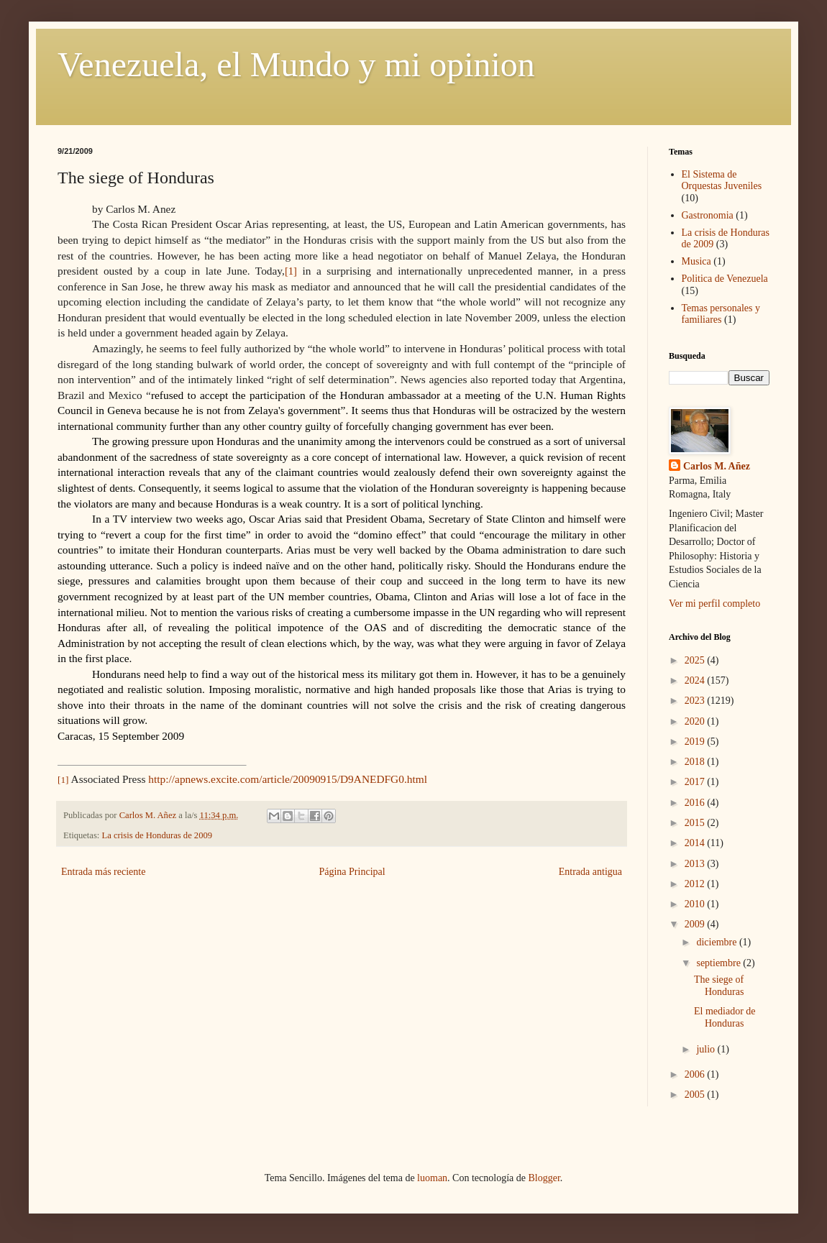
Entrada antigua (590, 871)
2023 (696, 700)
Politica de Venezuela (725, 278)
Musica (696, 261)
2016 (696, 802)
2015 (696, 822)
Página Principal (352, 871)
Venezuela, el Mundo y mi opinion (296, 64)
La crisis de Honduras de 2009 (157, 835)
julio (706, 1049)
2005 (696, 1094)
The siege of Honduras (719, 985)
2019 (696, 741)
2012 (696, 884)
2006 (696, 1074)
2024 (696, 680)
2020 (696, 721)
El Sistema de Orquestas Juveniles (722, 180)
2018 (696, 761)
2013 (696, 863)
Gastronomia (708, 215)
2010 (696, 904)
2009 (696, 924)
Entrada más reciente (103, 871)
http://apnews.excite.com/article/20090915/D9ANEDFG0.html (287, 779)
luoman (432, 1178)
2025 (696, 660)
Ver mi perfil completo (714, 603)
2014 (696, 843)
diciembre (717, 942)
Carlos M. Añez (716, 466)
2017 (696, 781)
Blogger (543, 1178)
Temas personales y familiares (721, 314)
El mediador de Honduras (725, 1017)
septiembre (719, 963)
